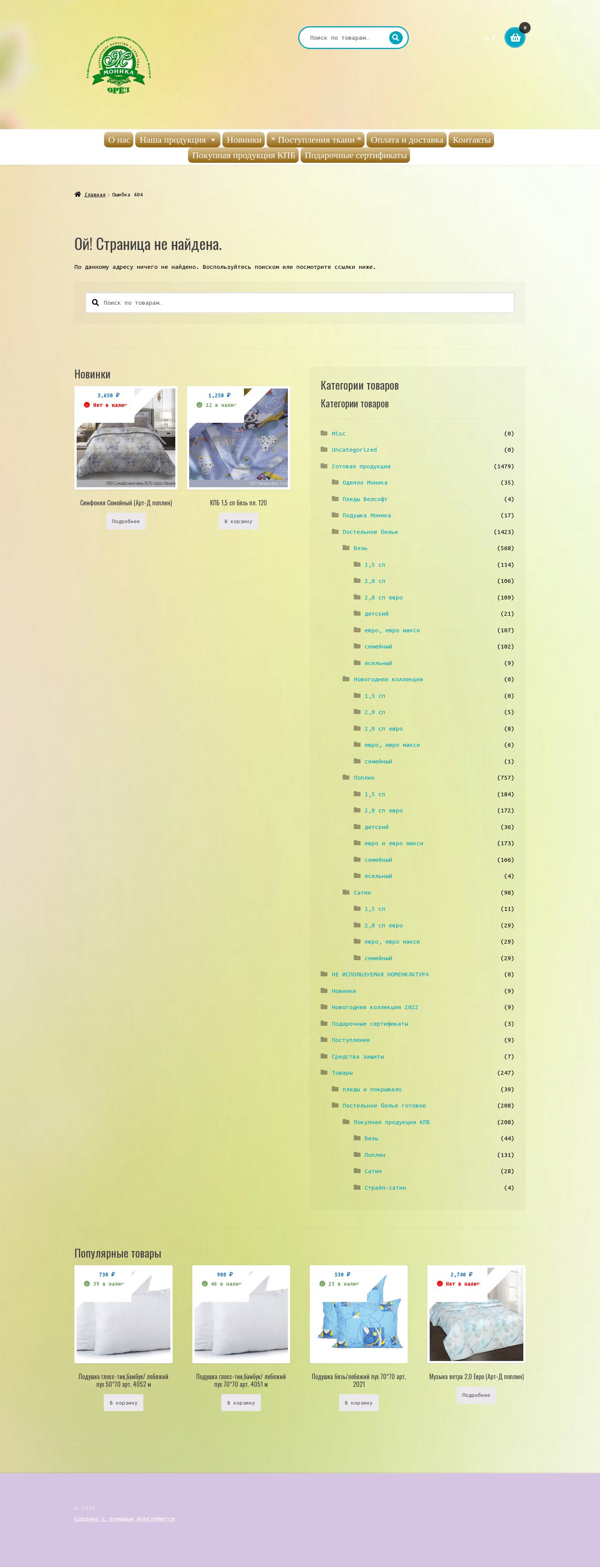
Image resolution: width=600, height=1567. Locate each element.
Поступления (351, 1039)
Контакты (472, 140)
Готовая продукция (361, 466)
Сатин (362, 892)
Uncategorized (354, 449)
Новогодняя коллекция (388, 678)
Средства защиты (358, 1056)
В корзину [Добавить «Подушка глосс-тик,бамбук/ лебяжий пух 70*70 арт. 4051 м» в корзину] (241, 1403)
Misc (339, 433)
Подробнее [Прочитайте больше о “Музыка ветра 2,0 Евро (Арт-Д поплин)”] (476, 1395)
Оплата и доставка (407, 140)
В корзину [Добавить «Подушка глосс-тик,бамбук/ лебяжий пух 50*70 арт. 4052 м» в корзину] (124, 1403)
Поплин (364, 777)
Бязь (361, 547)
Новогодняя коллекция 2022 (375, 1006)
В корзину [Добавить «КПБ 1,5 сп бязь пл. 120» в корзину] (238, 521)
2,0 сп (375, 580)
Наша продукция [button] (178, 140)
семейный (378, 646)
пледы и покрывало (372, 1089)
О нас (119, 140)
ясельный (378, 662)
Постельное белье (370, 531)
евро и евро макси (394, 842)
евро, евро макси (392, 629)
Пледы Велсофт (365, 498)
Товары (342, 1072)
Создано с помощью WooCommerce (124, 1518)
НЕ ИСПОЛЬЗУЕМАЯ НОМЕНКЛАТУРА (380, 974)
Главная (95, 194)
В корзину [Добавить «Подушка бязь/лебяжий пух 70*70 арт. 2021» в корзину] (359, 1403)
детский (377, 613)
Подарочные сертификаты (356, 155)
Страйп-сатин (385, 1187)
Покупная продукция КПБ (244, 155)
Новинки (244, 140)
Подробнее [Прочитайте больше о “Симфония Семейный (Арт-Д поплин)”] (126, 521)
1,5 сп (375, 564)
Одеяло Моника (365, 482)
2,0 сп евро (384, 597)
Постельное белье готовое (384, 1105)
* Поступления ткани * (316, 140)
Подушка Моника (367, 515)
